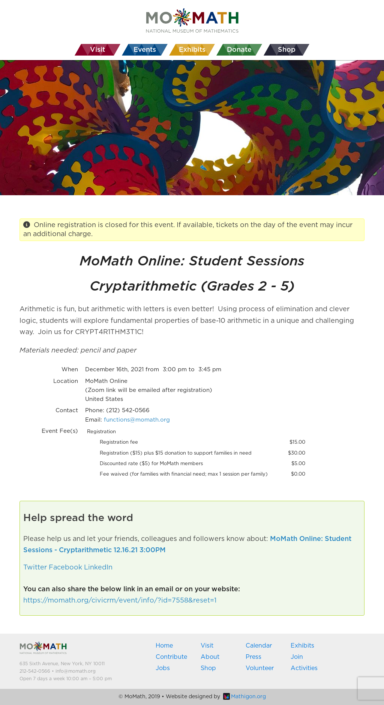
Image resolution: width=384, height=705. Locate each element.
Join (297, 657)
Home (164, 646)
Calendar (259, 646)
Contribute (171, 657)
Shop (208, 668)
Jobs (163, 668)
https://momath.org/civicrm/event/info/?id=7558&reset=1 (119, 600)
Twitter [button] (35, 567)
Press (253, 657)
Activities (304, 668)
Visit (207, 646)
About (210, 657)
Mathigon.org (244, 696)
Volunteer (260, 668)
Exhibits (302, 646)
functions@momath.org (137, 420)
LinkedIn (98, 567)
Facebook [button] (65, 567)
